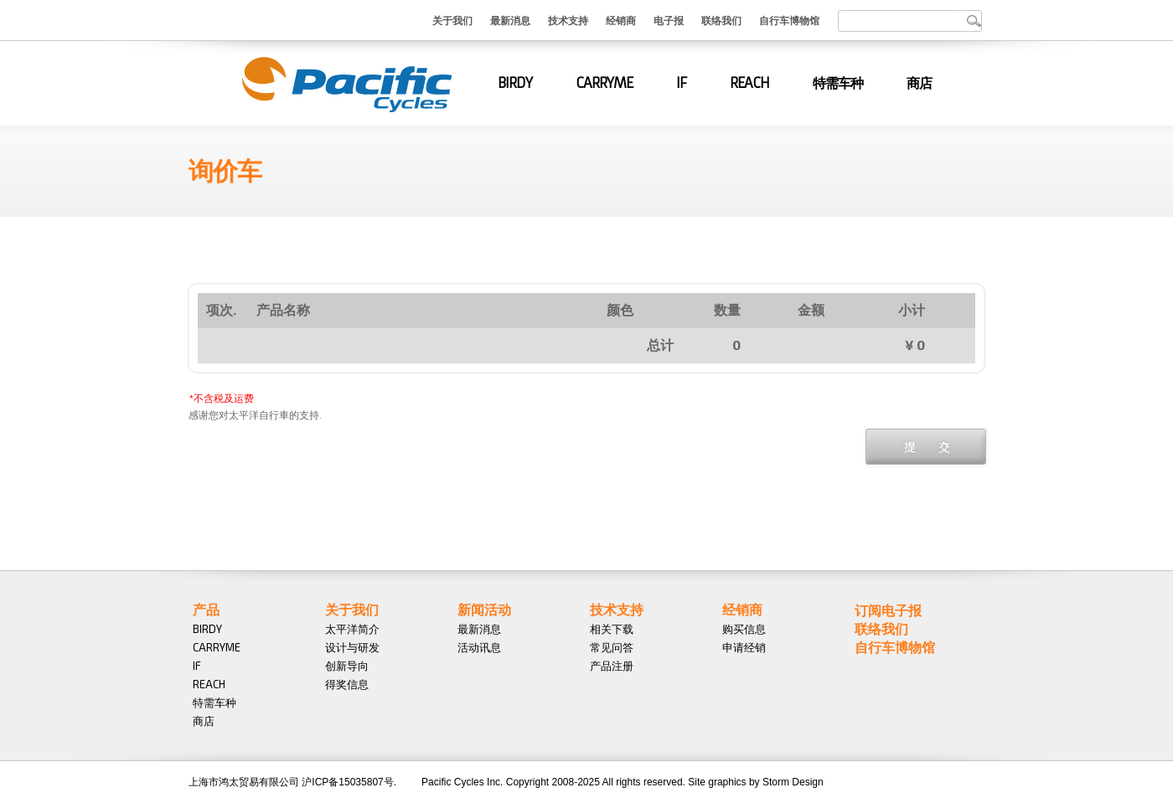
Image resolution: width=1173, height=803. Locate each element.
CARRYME (604, 83)
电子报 (669, 20)
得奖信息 (347, 684)
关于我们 (452, 20)
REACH (749, 83)
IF (681, 83)
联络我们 (721, 20)
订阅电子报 (888, 610)
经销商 (621, 20)
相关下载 (611, 629)
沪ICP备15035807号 (347, 782)
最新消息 (510, 20)
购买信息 (744, 629)
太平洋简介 (352, 629)
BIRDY (515, 83)
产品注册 (611, 665)
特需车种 (838, 83)
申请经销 (744, 647)
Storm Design (793, 782)
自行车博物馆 (789, 20)
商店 (919, 83)
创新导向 (347, 665)
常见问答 (611, 647)
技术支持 (568, 20)
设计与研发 (352, 647)
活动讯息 (479, 647)
